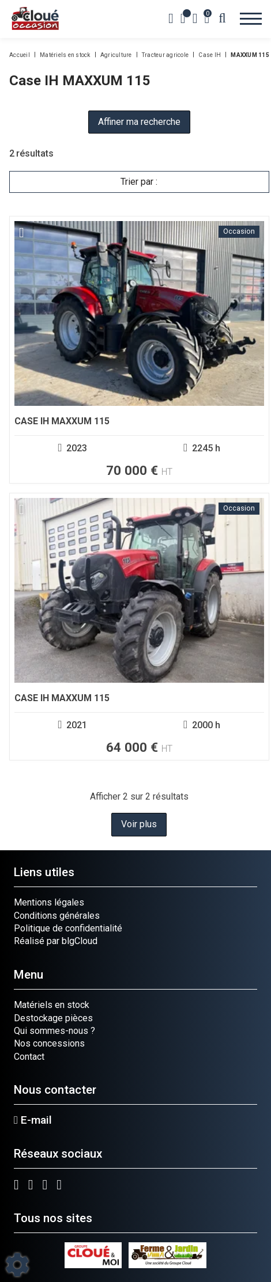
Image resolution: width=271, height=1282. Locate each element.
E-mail (33, 1120)
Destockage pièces (53, 1018)
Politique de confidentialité (68, 928)
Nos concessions (49, 1043)
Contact (29, 1056)
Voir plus (139, 824)
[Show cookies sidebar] (17, 1264)
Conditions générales (57, 915)
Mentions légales (49, 902)
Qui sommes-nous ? (54, 1030)
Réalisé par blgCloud (55, 940)
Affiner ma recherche (139, 121)
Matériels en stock (51, 1004)
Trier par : (139, 181)
